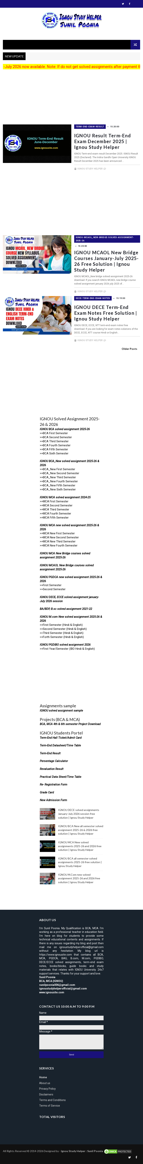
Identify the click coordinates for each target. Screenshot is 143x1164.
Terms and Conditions (52, 1100)
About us (44, 1083)
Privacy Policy (47, 1088)
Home (43, 1077)
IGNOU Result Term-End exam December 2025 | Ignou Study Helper (103, 141)
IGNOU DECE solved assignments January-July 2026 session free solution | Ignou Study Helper (78, 813)
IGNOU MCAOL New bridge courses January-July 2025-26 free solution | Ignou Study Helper (107, 261)
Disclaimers (46, 1094)
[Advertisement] (71, 97)
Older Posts (129, 348)
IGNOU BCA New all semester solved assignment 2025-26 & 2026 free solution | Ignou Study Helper (80, 829)
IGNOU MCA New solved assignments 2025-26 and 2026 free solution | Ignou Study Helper (79, 846)
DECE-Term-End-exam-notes (93, 298)
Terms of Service (49, 1105)
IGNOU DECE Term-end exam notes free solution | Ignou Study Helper (106, 312)
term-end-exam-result (90, 126)
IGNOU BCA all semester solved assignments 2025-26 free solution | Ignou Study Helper (80, 862)
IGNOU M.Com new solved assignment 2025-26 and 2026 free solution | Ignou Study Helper (79, 878)
